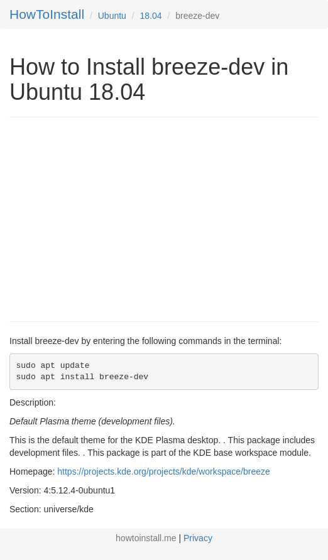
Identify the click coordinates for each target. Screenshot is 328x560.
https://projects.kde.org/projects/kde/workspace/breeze (163, 471)
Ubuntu (112, 16)
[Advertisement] (115, 218)
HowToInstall (46, 14)
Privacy (197, 538)
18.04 (151, 16)
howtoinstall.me (146, 538)
